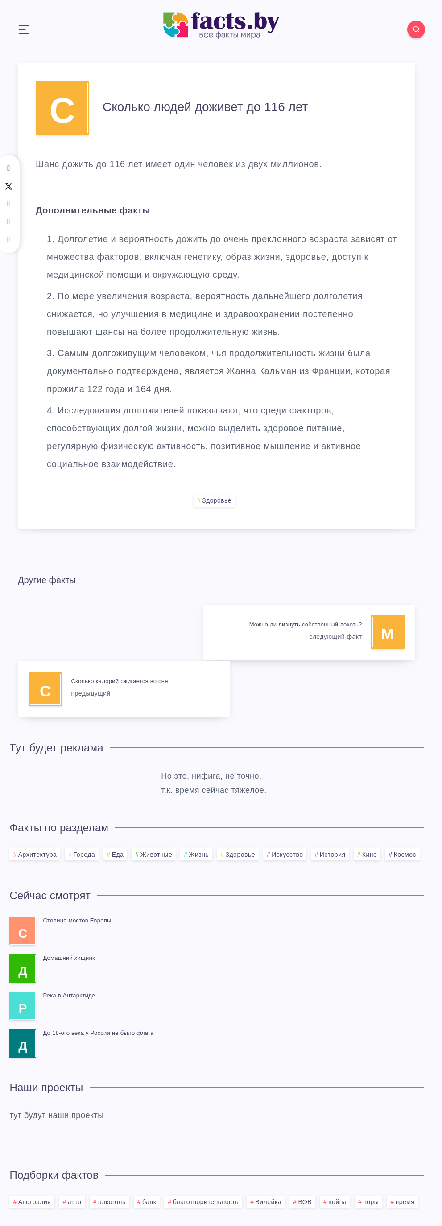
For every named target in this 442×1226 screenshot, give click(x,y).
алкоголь (112, 1144)
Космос (405, 797)
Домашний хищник (69, 900)
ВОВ (305, 1144)
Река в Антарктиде (69, 937)
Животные (156, 797)
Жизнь (199, 797)
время (405, 1144)
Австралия (34, 1144)
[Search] (415, 29)
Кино (369, 797)
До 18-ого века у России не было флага (98, 975)
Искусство (287, 797)
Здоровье (217, 501)
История (333, 797)
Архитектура (37, 797)
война (337, 1144)
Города (84, 797)
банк (149, 1144)
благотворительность (206, 1144)
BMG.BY (265, 1197)
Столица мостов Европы (77, 862)
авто (75, 1144)
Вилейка (268, 1144)
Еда (118, 797)
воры (371, 1144)
